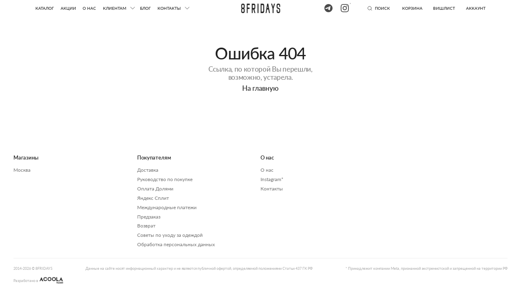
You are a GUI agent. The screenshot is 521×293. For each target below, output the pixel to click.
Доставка (147, 170)
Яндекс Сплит (153, 198)
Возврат (146, 225)
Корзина (412, 8)
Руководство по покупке (165, 179)
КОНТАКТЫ (169, 8)
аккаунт (476, 8)
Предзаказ (148, 216)
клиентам (114, 8)
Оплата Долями (155, 188)
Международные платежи (167, 207)
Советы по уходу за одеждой (170, 235)
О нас (89, 8)
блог (145, 8)
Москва (22, 170)
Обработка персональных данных (176, 244)
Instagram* (271, 179)
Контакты (271, 188)
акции (68, 8)
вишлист (444, 8)
